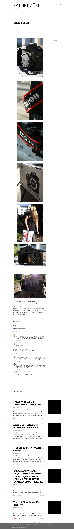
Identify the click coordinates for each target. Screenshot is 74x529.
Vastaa (18, 340)
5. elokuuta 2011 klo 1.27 (23, 349)
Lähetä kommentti (17, 495)
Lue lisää (42, 418)
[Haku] (56, 4)
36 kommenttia (16, 441)
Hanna (17, 363)
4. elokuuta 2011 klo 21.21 (23, 334)
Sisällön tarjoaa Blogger (37, 522)
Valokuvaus (55, 40)
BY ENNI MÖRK (27, 5)
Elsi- (17, 334)
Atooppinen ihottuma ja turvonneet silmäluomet (26, 426)
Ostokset (54, 39)
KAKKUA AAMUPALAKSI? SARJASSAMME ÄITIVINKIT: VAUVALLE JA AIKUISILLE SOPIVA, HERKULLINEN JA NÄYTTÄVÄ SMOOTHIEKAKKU (28, 476)
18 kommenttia (16, 418)
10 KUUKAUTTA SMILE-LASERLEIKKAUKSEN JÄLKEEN (28, 403)
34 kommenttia (16, 518)
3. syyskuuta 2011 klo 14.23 (24, 371)
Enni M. (17, 342)
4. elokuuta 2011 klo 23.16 (24, 342)
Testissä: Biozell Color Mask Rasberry (27, 503)
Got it (62, 526)
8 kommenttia (16, 464)
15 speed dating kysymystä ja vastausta (28, 449)
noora (17, 349)
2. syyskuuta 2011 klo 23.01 (24, 363)
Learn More (57, 526)
